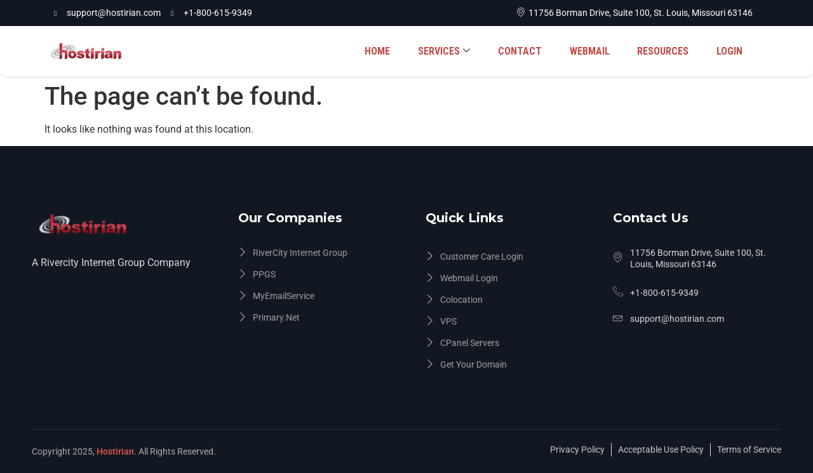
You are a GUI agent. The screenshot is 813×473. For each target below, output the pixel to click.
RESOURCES (666, 51)
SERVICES (453, 51)
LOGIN (730, 51)
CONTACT (527, 51)
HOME (389, 51)
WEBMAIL (595, 51)
